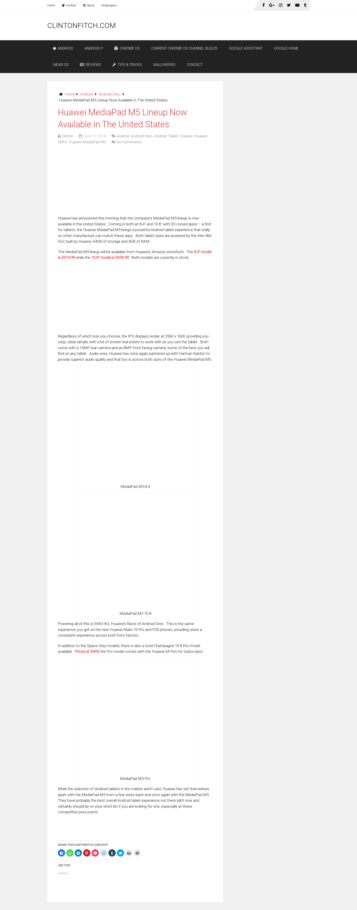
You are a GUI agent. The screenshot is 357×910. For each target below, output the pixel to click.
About (88, 5)
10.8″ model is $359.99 (110, 257)
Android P (93, 48)
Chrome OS (127, 48)
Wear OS (61, 65)
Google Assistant (246, 48)
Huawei (186, 136)
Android (63, 48)
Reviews (90, 65)
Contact (68, 5)
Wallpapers (109, 5)
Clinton (67, 136)
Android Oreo (109, 94)
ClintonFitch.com (81, 25)
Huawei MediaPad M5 (87, 142)
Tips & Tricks (127, 65)
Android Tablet (166, 136)
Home (51, 5)
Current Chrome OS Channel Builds (184, 48)
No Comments (129, 142)
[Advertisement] (227, 25)
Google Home (286, 48)
